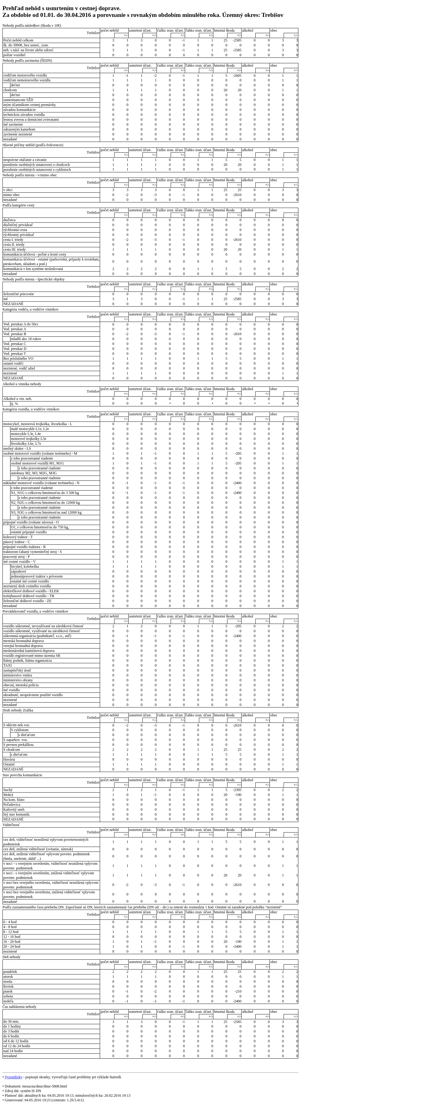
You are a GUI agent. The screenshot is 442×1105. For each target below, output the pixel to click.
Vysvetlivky (13, 1077)
